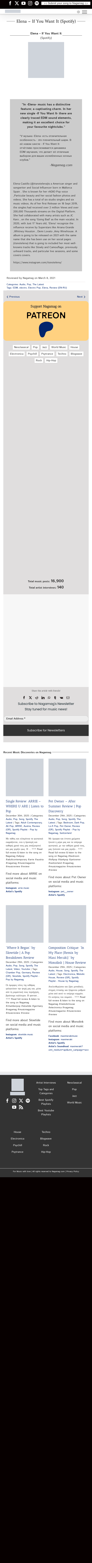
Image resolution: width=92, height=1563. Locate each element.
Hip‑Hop (51, 360)
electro (23, 287)
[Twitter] (21, 1101)
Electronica (16, 354)
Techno (62, 354)
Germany (26, 972)
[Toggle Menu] (84, 12)
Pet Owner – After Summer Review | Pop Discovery (64, 806)
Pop (29, 284)
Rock (39, 360)
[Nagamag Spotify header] (38, 3)
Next (80, 297)
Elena (45, 287)
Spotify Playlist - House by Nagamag (63, 979)
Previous (14, 297)
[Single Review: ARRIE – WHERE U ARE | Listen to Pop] (25, 777)
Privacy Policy (72, 1171)
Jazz (44, 347)
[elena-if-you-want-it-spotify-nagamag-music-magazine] (46, 43)
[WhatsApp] (49, 697)
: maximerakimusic (63, 1036)
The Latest (38, 284)
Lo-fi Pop (53, 826)
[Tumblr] (55, 697)
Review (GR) (63, 977)
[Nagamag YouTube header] (24, 3)
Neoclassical (21, 347)
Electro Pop (34, 287)
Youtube (25, 969)
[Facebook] (24, 697)
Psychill (32, 354)
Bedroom (68, 822)
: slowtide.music (19, 1034)
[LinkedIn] (43, 697)
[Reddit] (37, 697)
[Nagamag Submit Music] (46, 559)
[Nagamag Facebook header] (11, 3)
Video (17, 969)
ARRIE (18, 826)
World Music (58, 347)
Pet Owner (65, 826)
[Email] (68, 697)
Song (21, 819)
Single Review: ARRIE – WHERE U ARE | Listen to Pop (25, 806)
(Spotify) (46, 35)
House (74, 347)
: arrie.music (17, 888)
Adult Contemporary (31, 822)
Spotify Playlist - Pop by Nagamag (22, 977)
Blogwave (76, 354)
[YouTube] (14, 1107)
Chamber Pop (13, 972)
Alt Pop (10, 826)
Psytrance (47, 354)
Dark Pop (79, 822)
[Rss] (21, 1107)
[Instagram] (14, 1101)
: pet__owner (60, 891)
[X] (30, 697)
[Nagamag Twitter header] (18, 3)
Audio (22, 284)
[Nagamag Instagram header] (31, 3)
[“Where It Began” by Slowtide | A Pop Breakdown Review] (25, 924)
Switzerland (66, 833)
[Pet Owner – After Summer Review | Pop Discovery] (67, 777)
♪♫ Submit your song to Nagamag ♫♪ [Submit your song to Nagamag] (66, 3)
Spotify (29, 819)
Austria (27, 826)
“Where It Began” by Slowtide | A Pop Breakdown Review (20, 953)
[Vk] (61, 697)
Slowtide (16, 976)
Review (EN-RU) (58, 287)
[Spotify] (28, 1101)
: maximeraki (60, 1039)
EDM (15, 287)
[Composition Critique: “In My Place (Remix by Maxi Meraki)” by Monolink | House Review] (67, 924)
